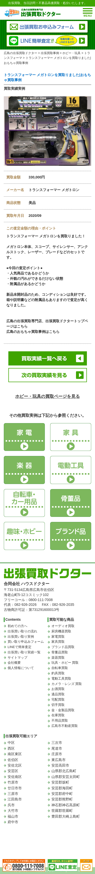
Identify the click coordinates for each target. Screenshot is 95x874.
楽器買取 (58, 657)
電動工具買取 (61, 678)
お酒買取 (58, 689)
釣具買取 (58, 673)
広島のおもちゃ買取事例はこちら (33, 332)
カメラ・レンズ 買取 (66, 684)
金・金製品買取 (62, 710)
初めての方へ (17, 626)
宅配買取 (58, 699)
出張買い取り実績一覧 (24, 652)
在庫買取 (58, 715)
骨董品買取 (59, 652)
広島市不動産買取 (64, 726)
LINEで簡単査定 (19, 647)
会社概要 (14, 662)
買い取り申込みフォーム (26, 641)
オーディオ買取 (62, 626)
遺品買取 (58, 694)
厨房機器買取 (61, 631)
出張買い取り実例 (21, 636)
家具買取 (58, 641)
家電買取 (58, 636)
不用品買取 (59, 720)
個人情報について (21, 668)
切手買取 (58, 705)
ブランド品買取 (62, 647)
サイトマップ (17, 657)
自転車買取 (59, 668)
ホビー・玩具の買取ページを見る (47, 396)
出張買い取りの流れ (22, 631)
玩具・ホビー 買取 (65, 662)
